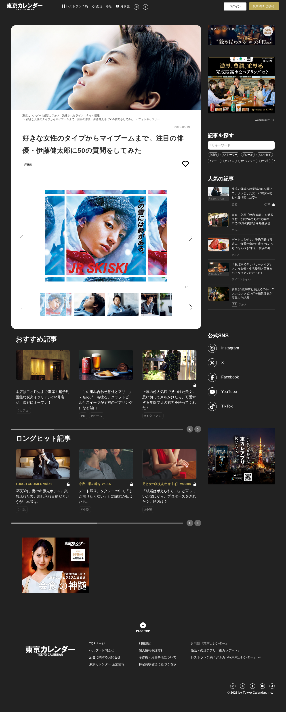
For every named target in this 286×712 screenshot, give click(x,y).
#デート (214, 160)
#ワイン (230, 160)
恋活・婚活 (102, 6)
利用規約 (145, 643)
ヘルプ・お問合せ (101, 650)
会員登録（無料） (264, 6)
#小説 (264, 160)
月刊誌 (123, 6)
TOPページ (97, 643)
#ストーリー (230, 154)
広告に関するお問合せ (104, 657)
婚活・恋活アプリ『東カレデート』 (216, 650)
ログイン (235, 6)
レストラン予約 (74, 6)
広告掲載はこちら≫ (265, 120)
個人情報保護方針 (151, 650)
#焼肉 (213, 154)
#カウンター (247, 160)
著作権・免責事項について (157, 657)
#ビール (248, 154)
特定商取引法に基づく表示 (157, 664)
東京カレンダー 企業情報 (106, 664)
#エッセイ (265, 154)
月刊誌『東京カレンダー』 (209, 643)
